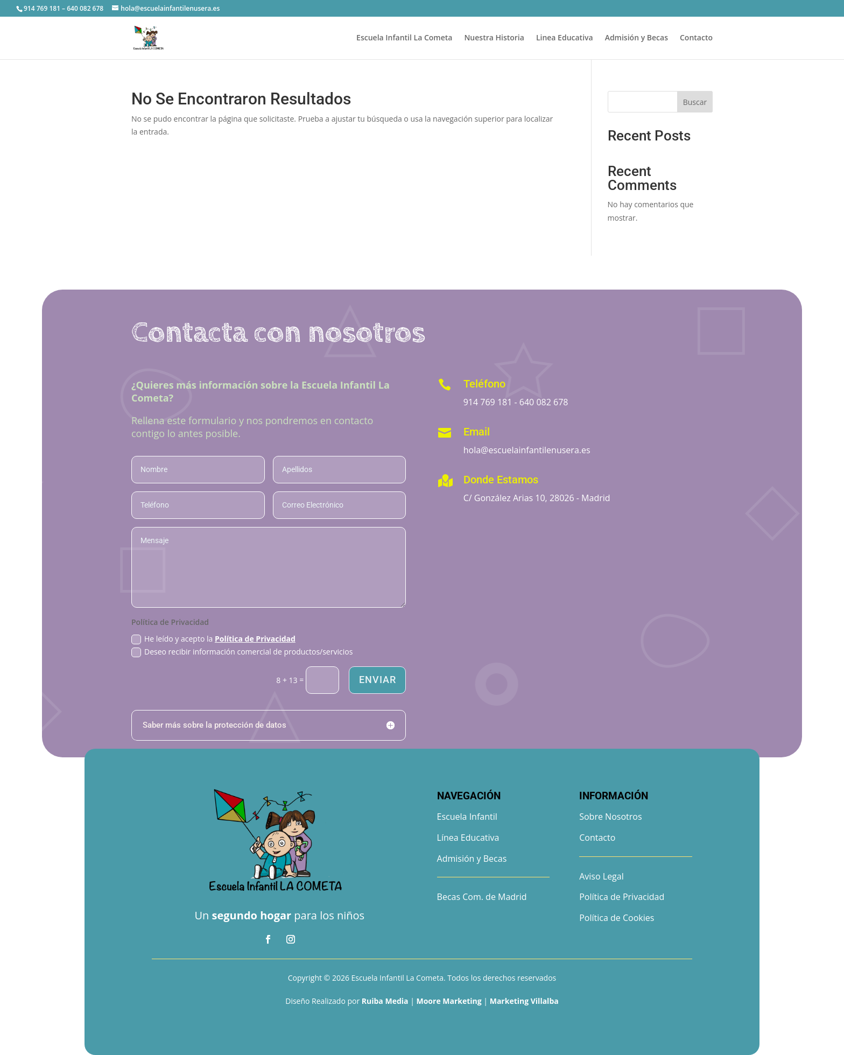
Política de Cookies (616, 918)
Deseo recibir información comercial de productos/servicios (242, 651)
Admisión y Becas (636, 38)
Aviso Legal (601, 876)
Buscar (695, 102)
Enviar (377, 679)
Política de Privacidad (255, 639)
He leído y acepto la (213, 639)
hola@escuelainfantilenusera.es (526, 450)
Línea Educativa (468, 837)
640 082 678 (543, 402)
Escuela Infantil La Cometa (404, 38)
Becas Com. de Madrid (482, 897)
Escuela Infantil (467, 816)
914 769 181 (487, 402)
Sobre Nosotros (610, 816)
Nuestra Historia (494, 38)
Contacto (696, 38)
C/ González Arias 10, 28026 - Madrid (536, 498)
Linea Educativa (564, 38)
